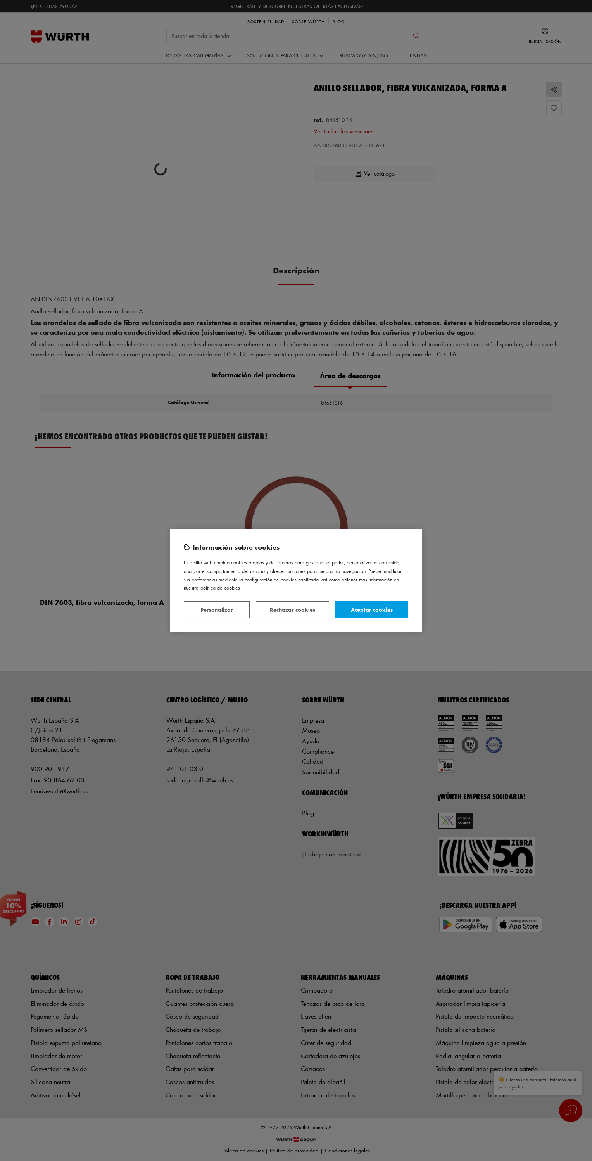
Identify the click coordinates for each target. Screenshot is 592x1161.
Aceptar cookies (372, 609)
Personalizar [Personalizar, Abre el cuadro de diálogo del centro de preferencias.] (216, 609)
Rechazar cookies (292, 609)
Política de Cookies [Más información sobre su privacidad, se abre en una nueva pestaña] (220, 587)
